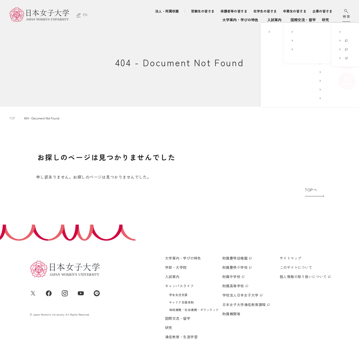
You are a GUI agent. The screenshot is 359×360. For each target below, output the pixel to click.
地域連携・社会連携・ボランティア (194, 310)
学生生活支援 (178, 295)
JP (79, 14)
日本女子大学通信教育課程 (244, 304)
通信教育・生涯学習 (312, 19)
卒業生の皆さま (294, 11)
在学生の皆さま (265, 11)
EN (85, 14)
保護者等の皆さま (234, 11)
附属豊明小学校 (235, 267)
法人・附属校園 (167, 11)
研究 (286, 19)
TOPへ (311, 190)
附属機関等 (231, 313)
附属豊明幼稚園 (235, 258)
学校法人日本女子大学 (240, 295)
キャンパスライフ (226, 19)
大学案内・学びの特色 (136, 19)
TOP (12, 118)
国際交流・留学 (263, 19)
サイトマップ (290, 258)
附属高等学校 (233, 285)
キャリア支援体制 (181, 302)
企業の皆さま (322, 11)
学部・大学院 (171, 19)
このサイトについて (296, 267)
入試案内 (199, 19)
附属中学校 (231, 276)
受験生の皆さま (202, 11)
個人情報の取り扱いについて (303, 276)
